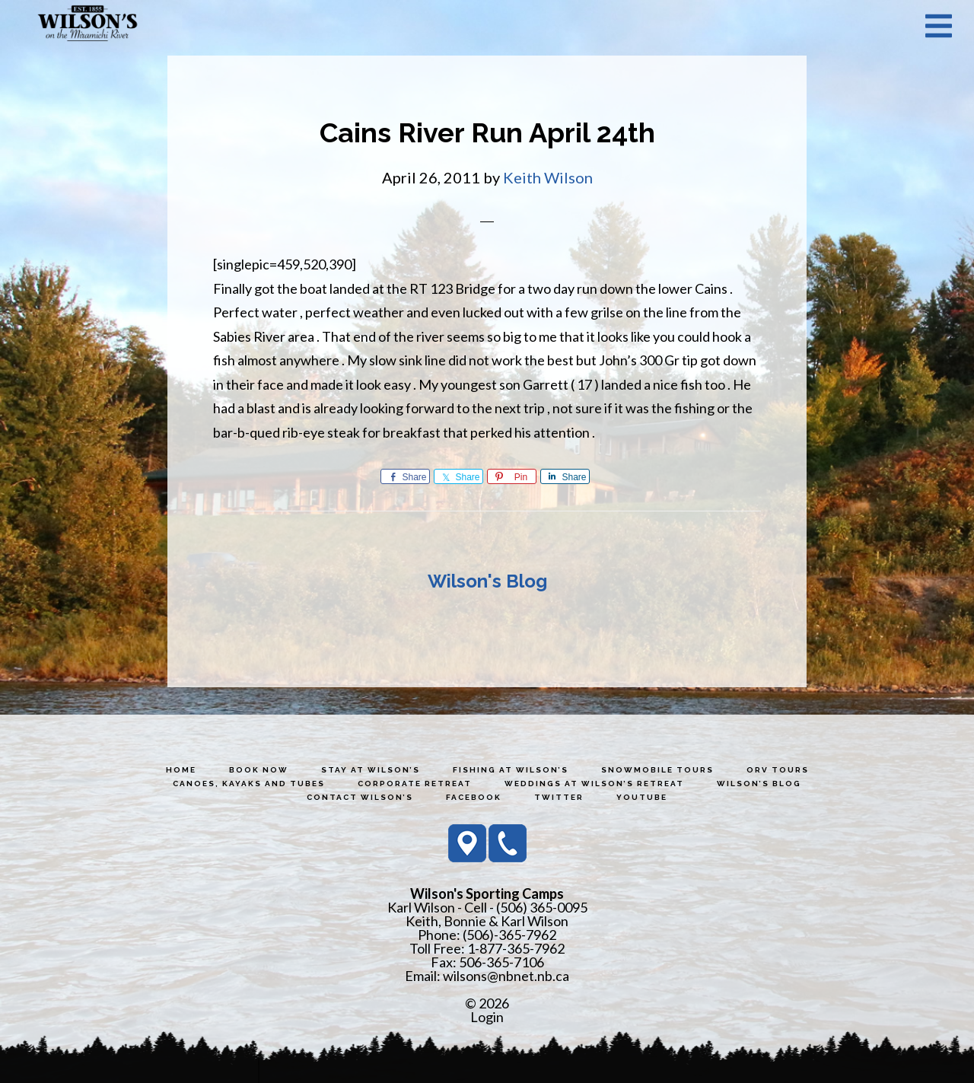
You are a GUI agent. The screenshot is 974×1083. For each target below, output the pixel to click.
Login (487, 1016)
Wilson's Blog (487, 581)
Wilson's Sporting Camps (87, 25)
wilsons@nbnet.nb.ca (506, 975)
